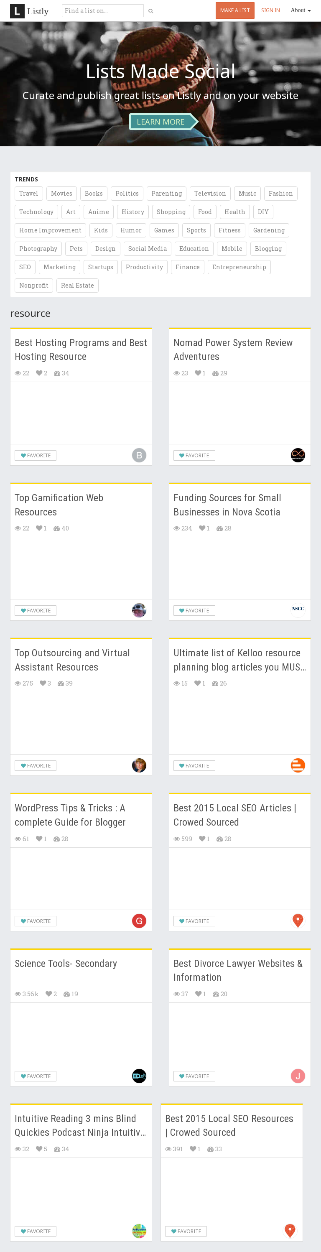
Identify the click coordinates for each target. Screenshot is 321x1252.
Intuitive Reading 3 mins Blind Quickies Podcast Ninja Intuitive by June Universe (80, 1126)
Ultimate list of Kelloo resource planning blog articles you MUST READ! (239, 660)
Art (71, 212)
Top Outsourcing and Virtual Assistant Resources (72, 660)
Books (94, 193)
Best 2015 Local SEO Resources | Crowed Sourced (229, 1126)
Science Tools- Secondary (66, 963)
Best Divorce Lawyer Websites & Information (238, 971)
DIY (263, 212)
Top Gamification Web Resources (59, 505)
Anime (98, 212)
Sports (196, 230)
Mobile (232, 248)
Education (194, 248)
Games (164, 230)
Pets (76, 248)
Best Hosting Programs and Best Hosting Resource (81, 350)
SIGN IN (270, 10)
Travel (28, 193)
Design (105, 248)
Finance (188, 267)
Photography (38, 248)
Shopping (171, 212)
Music (247, 193)
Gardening (269, 230)
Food (205, 212)
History (133, 212)
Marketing (59, 267)
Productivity (144, 267)
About (301, 10)
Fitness (230, 230)
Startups (100, 267)
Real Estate (77, 285)
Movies (61, 193)
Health (234, 212)
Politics (127, 193)
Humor (131, 230)
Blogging (268, 248)
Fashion (281, 193)
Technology (36, 212)
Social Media (147, 248)
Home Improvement (50, 230)
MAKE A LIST (235, 10)
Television (210, 193)
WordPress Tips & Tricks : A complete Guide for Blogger (70, 815)
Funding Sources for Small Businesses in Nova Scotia (227, 505)
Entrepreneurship (239, 267)
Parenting (166, 193)
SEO (25, 267)
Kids (101, 230)
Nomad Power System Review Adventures (233, 350)
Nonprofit (33, 285)
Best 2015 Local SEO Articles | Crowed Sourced (234, 815)
